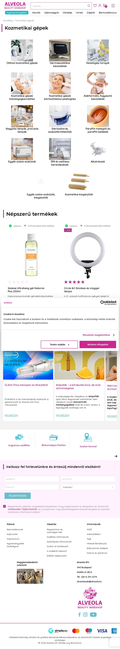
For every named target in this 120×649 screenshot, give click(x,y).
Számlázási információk (59, 541)
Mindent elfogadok (98, 344)
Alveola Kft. (83, 562)
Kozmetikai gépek (24, 20)
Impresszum (13, 538)
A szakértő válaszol (57, 551)
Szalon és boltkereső (57, 546)
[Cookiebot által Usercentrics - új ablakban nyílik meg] (102, 302)
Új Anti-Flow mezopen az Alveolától (26, 384)
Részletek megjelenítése (96, 335)
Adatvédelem (94, 534)
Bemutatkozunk (15, 529)
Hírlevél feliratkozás (97, 543)
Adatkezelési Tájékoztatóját (22, 509)
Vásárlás (51, 524)
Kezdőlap (8, 20)
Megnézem (11, 415)
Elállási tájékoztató (57, 555)
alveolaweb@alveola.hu (89, 581)
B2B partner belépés (97, 548)
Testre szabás (59, 344)
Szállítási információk (58, 537)
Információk (93, 524)
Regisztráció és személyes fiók (55, 531)
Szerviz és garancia (97, 552)
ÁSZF (89, 529)
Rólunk (11, 524)
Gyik (89, 538)
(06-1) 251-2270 (89, 576)
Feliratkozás (17, 495)
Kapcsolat (12, 534)
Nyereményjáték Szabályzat (15, 545)
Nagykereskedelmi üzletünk (27, 564)
